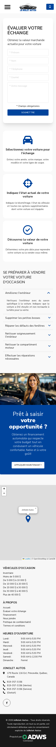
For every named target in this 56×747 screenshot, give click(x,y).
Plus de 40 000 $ (11, 594)
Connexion (28, 740)
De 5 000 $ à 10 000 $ (14, 580)
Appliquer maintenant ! (28, 464)
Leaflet (26, 559)
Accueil (6, 607)
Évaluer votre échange (14, 611)
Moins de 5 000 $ (12, 576)
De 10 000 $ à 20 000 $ (15, 583)
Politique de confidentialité (17, 622)
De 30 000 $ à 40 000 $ (15, 591)
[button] (28, 519)
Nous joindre (9, 618)
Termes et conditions (14, 625)
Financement (9, 614)
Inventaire (8, 573)
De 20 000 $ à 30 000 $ (15, 587)
